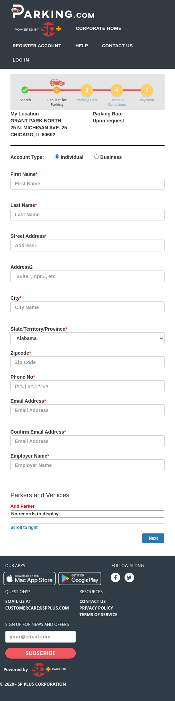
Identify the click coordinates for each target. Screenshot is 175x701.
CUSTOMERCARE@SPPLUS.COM (37, 608)
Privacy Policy (96, 608)
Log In (21, 60)
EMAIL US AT (18, 601)
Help (81, 45)
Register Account (37, 45)
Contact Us (117, 45)
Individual (72, 157)
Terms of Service (98, 615)
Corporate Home (98, 28)
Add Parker (22, 506)
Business (111, 157)
